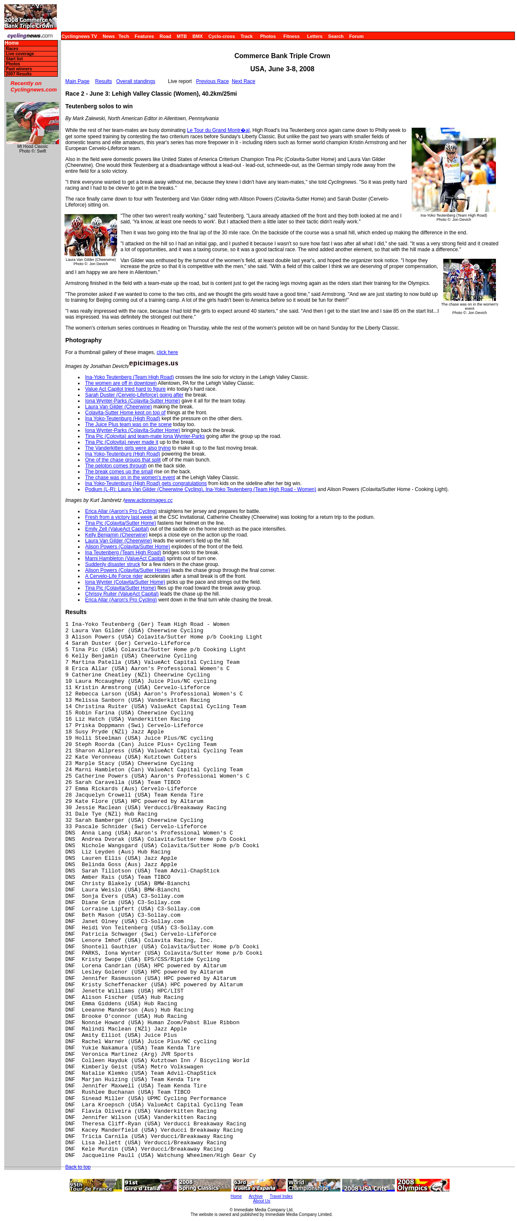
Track (247, 36)
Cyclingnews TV (79, 36)
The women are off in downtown (121, 383)
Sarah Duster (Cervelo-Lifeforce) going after (134, 395)
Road (165, 36)
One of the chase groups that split (123, 460)
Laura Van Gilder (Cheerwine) (118, 407)
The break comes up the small (119, 472)
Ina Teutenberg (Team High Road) (123, 552)
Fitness (291, 36)
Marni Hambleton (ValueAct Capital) (125, 558)
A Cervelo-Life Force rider (114, 576)
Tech (123, 36)
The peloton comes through (116, 466)
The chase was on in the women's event (130, 477)
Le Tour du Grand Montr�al (218, 130)
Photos (268, 36)
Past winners (19, 69)
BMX (198, 36)
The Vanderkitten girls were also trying (128, 448)
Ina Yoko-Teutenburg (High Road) (122, 418)
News (109, 36)
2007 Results (19, 74)
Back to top (78, 1167)
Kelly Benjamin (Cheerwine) (116, 535)
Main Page (77, 81)
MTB (182, 36)
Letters (315, 36)
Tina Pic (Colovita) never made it (121, 442)
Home (12, 43)
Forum (356, 36)
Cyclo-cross (222, 36)
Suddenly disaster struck (112, 564)
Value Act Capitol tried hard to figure (125, 389)
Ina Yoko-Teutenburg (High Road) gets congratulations (146, 483)
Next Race (243, 81)
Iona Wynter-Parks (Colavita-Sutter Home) (132, 401)
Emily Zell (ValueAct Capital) (117, 529)
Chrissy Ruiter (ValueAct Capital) (122, 594)
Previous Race (212, 81)
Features (144, 36)
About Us (261, 1201)
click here (167, 352)
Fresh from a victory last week (118, 517)
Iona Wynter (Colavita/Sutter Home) (125, 582)
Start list (14, 58)
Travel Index (281, 1196)
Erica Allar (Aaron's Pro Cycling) (121, 511)
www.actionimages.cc (148, 500)
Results (103, 81)
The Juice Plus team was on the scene (128, 424)
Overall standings (135, 81)
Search (336, 36)
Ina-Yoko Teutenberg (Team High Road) (129, 377)
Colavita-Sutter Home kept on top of (125, 413)
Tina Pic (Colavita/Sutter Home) (120, 523)
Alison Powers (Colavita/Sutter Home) (127, 547)
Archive (256, 1196)
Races (12, 48)
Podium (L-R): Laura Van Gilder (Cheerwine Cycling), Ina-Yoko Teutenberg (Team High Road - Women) (200, 489)
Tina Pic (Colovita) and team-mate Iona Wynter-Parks (145, 436)
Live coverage (20, 53)
